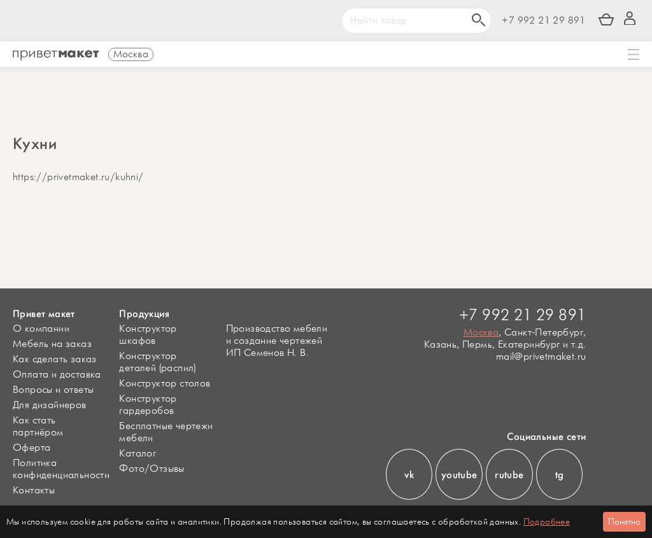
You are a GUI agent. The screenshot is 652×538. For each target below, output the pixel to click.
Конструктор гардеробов (147, 405)
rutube (509, 474)
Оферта (31, 448)
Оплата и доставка (57, 375)
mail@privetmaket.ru (541, 357)
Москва (481, 333)
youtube (459, 474)
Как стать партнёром (38, 426)
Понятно (624, 521)
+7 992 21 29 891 (543, 21)
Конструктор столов (164, 384)
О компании (41, 329)
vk (409, 474)
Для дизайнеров (50, 405)
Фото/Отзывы (151, 469)
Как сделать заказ (55, 359)
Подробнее (546, 521)
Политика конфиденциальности (61, 469)
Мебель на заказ (52, 344)
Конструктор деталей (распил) (157, 362)
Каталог (137, 454)
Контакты (34, 491)
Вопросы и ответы (53, 390)
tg (559, 474)
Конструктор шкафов (147, 335)
